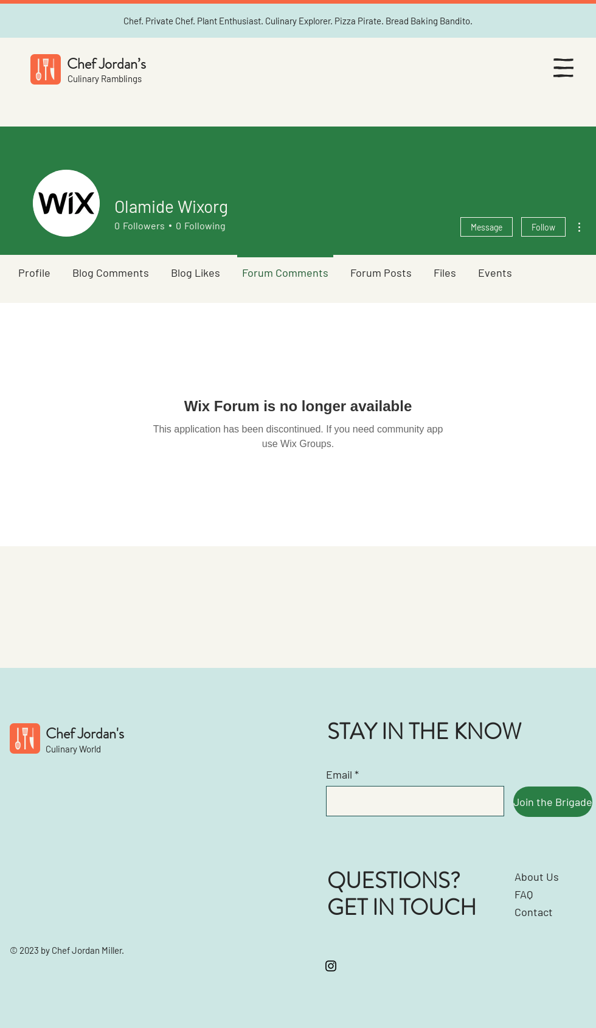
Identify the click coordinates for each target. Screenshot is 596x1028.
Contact (534, 912)
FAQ (524, 894)
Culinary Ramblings (105, 78)
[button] (563, 67)
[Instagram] (331, 966)
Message (486, 227)
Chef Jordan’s (106, 64)
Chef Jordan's (85, 733)
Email (339, 774)
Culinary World (73, 748)
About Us (537, 876)
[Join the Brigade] (552, 802)
